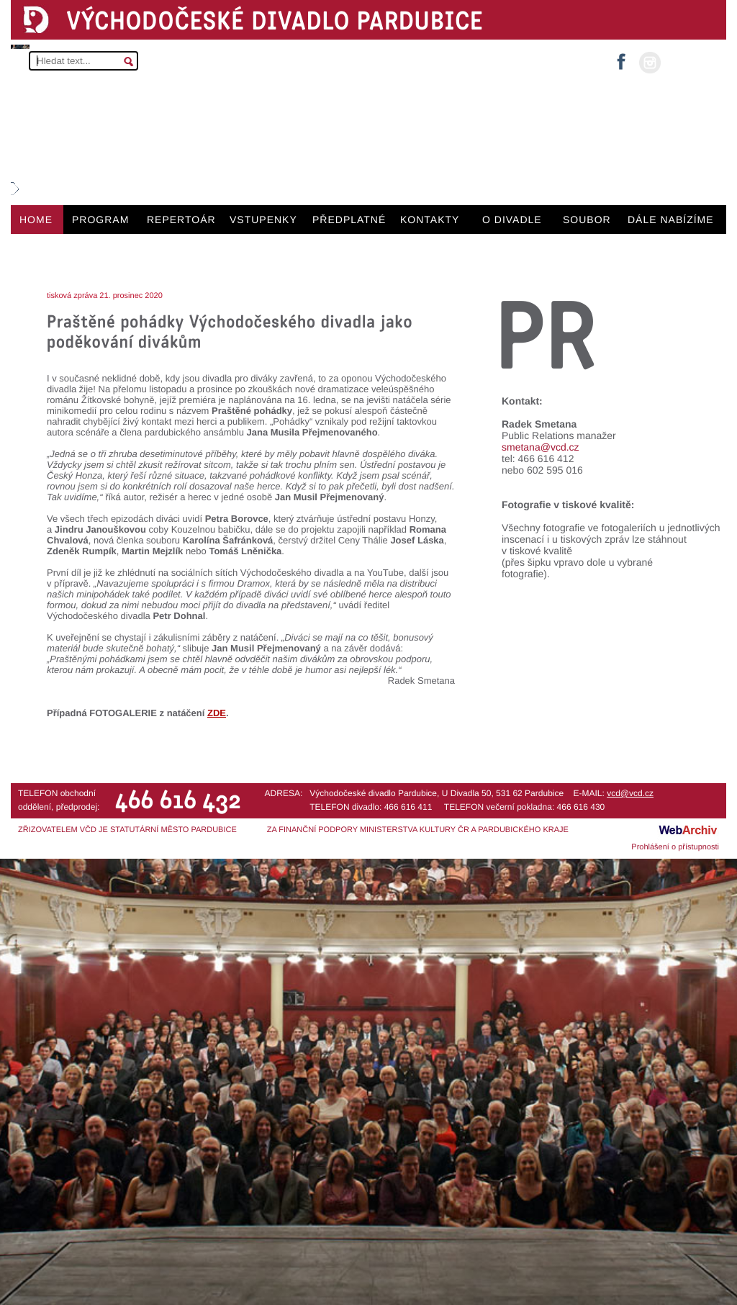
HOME (36, 219)
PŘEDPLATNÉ (349, 219)
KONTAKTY (429, 219)
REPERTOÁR (181, 219)
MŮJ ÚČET (692, 62)
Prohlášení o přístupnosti (675, 847)
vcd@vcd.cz (630, 793)
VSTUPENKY (263, 219)
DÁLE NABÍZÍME (671, 219)
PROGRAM (100, 219)
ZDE (216, 713)
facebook (621, 57)
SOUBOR (587, 219)
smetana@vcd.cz (540, 447)
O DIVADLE (512, 219)
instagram (650, 62)
